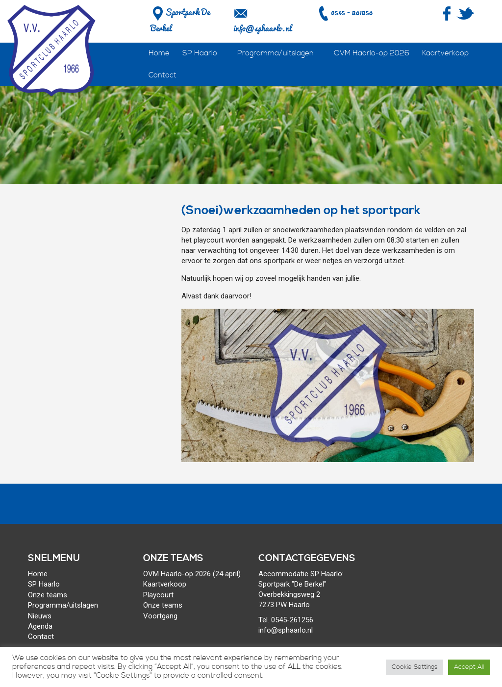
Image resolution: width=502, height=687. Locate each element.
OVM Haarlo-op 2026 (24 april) (192, 573)
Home (159, 53)
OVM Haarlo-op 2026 (371, 53)
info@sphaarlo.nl (262, 28)
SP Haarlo (199, 53)
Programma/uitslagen (275, 53)
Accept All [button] (469, 667)
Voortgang (160, 616)
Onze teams (47, 594)
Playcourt (158, 594)
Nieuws (39, 616)
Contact (162, 75)
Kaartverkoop (445, 53)
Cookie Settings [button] (414, 667)
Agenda (40, 626)
